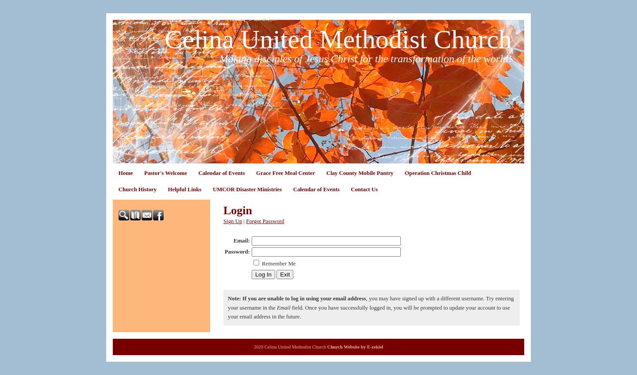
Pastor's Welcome (165, 173)
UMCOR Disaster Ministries (247, 189)
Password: (237, 252)
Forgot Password (265, 221)
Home (126, 173)
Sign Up (232, 221)
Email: (242, 241)
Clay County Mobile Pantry (360, 173)
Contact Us (364, 189)
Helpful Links (185, 189)
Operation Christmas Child (438, 173)
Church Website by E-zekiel (355, 347)
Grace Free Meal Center (285, 173)
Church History (138, 189)
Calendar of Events (221, 173)
